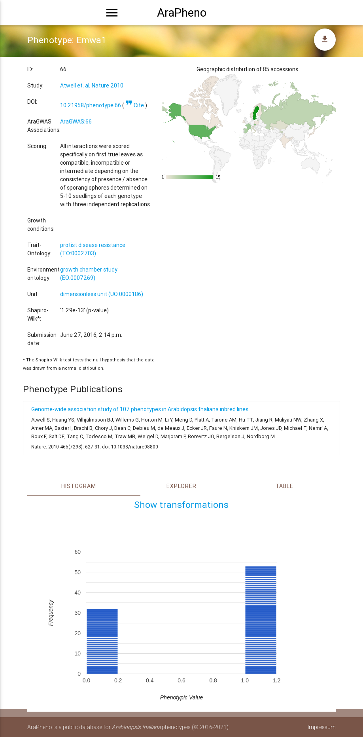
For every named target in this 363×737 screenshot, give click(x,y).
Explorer (181, 486)
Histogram (78, 486)
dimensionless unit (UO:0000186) (101, 294)
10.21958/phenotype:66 (90, 105)
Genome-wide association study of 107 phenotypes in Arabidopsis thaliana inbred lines (139, 409)
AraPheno (181, 13)
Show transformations (181, 504)
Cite (134, 105)
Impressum (322, 727)
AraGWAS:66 (76, 121)
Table (284, 486)
